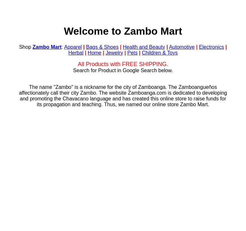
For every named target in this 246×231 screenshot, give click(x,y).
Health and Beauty (144, 47)
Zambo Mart (47, 47)
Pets (132, 53)
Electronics (211, 47)
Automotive (182, 47)
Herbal (75, 53)
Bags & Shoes (102, 47)
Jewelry (114, 53)
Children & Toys (160, 53)
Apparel (73, 47)
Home (95, 53)
